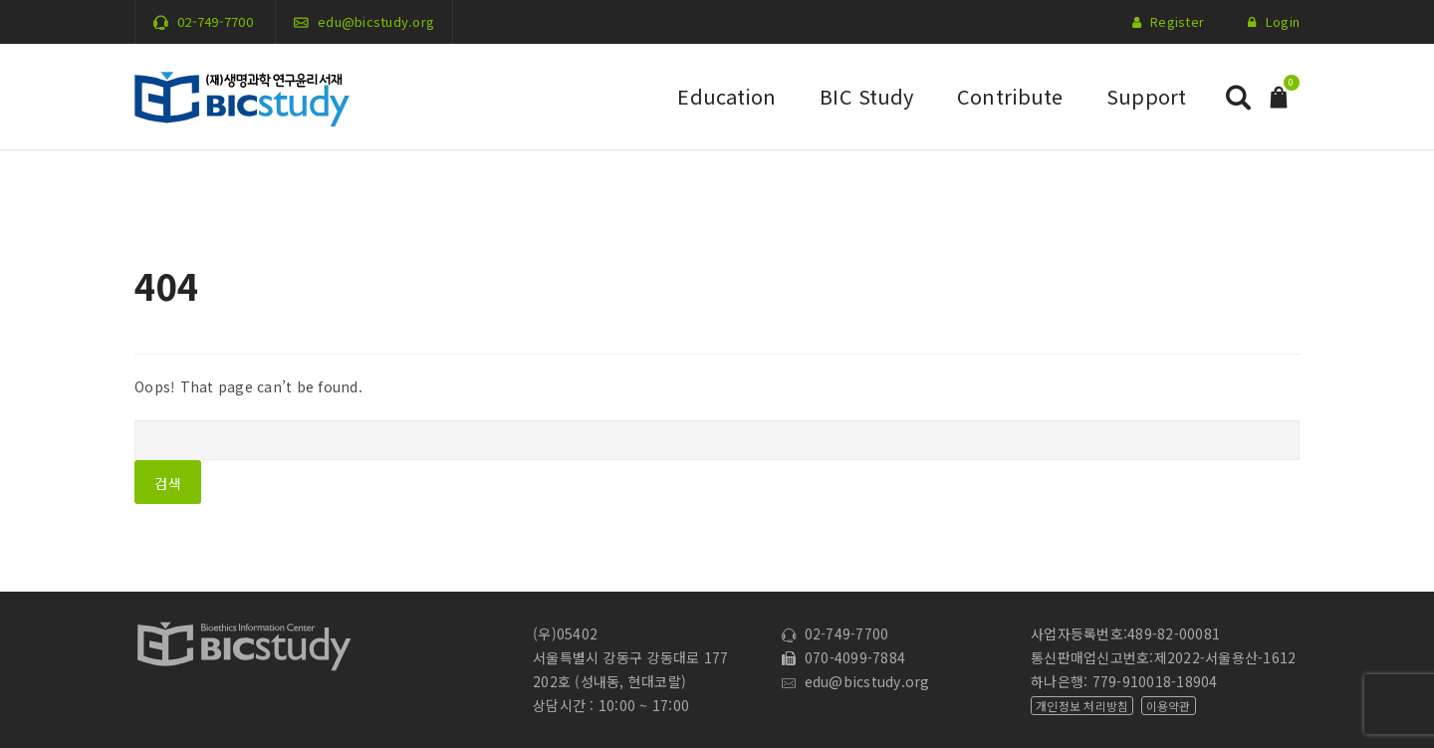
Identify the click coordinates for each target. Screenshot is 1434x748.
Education (726, 96)
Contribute (1010, 96)
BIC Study (866, 96)
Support (1146, 96)
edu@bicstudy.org (376, 21)
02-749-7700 (215, 21)
